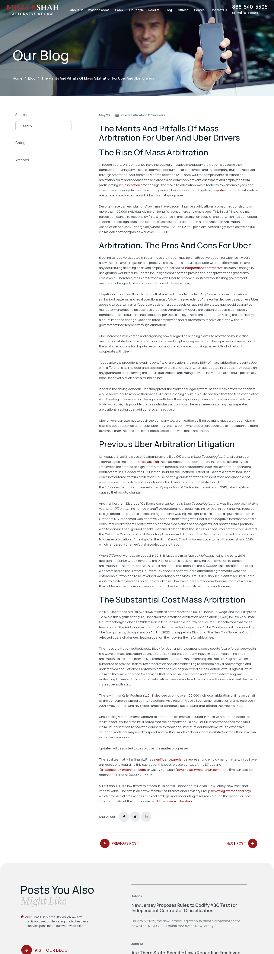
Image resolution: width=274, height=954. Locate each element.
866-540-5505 (249, 7)
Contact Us (217, 10)
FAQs (117, 10)
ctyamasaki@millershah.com (198, 769)
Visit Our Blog (52, 951)
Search (197, 10)
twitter (135, 817)
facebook (124, 817)
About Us (75, 10)
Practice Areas (97, 10)
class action (131, 185)
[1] (152, 695)
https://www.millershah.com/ (179, 801)
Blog (167, 10)
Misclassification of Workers (143, 115)
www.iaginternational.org (231, 791)
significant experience (170, 759)
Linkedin (146, 817)
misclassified (149, 461)
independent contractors (204, 268)
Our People (134, 10)
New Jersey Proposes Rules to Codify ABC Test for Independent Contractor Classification (184, 907)
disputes (219, 190)
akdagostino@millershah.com (123, 769)
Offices (181, 10)
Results (152, 10)
